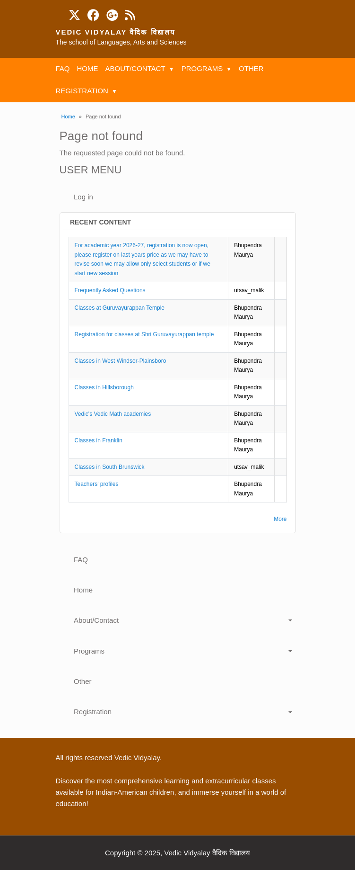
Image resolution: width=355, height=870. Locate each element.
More (280, 519)
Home (68, 116)
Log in (83, 197)
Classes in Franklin (98, 440)
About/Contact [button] (96, 620)
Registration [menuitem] (82, 91)
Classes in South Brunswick (110, 467)
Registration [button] (93, 712)
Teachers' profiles (97, 484)
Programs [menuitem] (202, 68)
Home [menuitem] (87, 68)
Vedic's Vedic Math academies (113, 414)
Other (83, 681)
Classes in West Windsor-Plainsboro (120, 361)
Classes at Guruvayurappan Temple (120, 308)
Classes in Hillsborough (104, 387)
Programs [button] (89, 651)
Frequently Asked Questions (110, 290)
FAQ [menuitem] (63, 68)
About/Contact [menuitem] (135, 68)
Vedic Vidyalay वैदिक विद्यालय (115, 32)
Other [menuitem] (251, 68)
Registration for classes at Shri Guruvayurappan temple (144, 334)
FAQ (81, 560)
